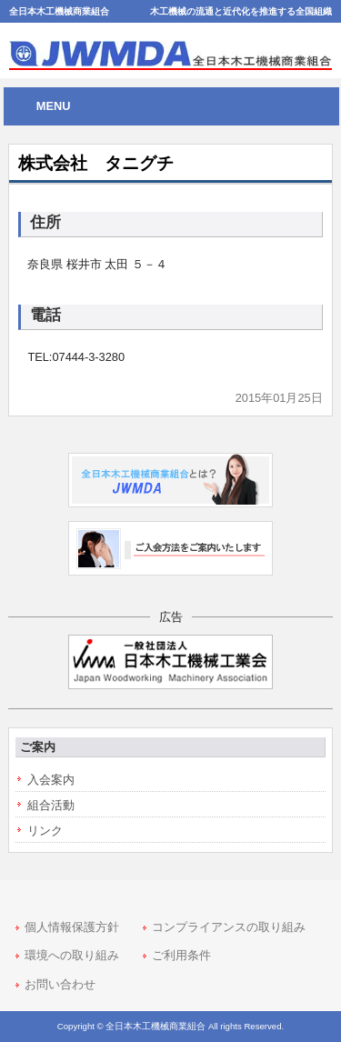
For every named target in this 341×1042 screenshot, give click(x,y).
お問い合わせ (60, 984)
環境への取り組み (72, 955)
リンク (45, 830)
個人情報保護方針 (72, 927)
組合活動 (51, 805)
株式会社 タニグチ (96, 163)
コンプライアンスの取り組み (229, 927)
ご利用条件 (181, 955)
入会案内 (51, 780)
